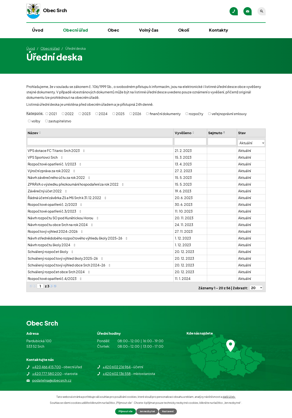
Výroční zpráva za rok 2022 (52, 169)
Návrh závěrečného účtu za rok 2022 (59, 176)
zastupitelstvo (59, 121)
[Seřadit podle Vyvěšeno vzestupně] (194, 132)
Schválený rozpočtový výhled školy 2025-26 (66, 256)
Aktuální (245, 149)
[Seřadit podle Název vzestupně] (40, 132)
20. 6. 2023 (184, 196)
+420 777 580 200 (47, 370)
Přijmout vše (123, 411)
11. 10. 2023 (184, 209)
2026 (137, 114)
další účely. (229, 396)
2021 (53, 114)
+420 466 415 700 (46, 363)
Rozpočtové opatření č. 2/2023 (55, 203)
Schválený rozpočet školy (51, 250)
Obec (113, 30)
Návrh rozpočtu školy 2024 (52, 243)
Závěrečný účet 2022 (48, 189)
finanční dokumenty (165, 114)
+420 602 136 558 (117, 370)
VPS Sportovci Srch (46, 155)
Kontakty (218, 30)
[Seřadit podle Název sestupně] (40, 133)
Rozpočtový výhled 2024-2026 (56, 230)
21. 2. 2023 (183, 149)
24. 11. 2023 (184, 223)
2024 (103, 114)
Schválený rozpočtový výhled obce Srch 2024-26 (70, 263)
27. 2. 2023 (183, 169)
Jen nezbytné (147, 411)
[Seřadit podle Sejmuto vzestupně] (225, 132)
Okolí (183, 30)
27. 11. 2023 (184, 230)
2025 (120, 114)
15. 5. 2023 (183, 176)
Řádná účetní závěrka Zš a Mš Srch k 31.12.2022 (68, 196)
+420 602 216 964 (117, 363)
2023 (86, 114)
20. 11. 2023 (184, 216)
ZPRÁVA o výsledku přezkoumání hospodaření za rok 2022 (76, 182)
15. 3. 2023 (183, 155)
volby (35, 121)
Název (33, 133)
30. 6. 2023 (184, 203)
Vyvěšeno (183, 133)
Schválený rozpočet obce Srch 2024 (59, 270)
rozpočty (196, 114)
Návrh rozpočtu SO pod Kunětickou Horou (64, 216)
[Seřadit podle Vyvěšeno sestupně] (194, 133)
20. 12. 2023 (184, 250)
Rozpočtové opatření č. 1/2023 (55, 162)
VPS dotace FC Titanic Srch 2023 (57, 149)
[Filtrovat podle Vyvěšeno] (191, 141)
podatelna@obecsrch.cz (51, 377)
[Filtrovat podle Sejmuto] (222, 141)
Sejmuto (216, 133)
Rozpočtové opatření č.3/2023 (55, 209)
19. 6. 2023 (183, 189)
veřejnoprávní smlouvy (229, 114)
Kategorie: (34, 113)
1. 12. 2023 (183, 236)
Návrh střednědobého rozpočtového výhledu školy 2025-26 (78, 236)
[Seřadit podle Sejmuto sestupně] (225, 133)
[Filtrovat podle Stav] (251, 141)
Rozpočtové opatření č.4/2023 (55, 277)
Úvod (37, 30)
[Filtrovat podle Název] (100, 141)
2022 (69, 114)
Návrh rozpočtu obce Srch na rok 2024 (61, 223)
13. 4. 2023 (183, 162)
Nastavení (170, 411)
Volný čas (148, 30)
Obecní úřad (75, 30)
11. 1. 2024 (183, 277)
